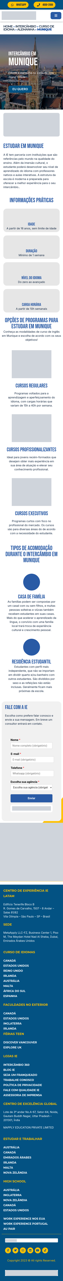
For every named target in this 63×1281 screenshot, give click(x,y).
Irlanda (9, 975)
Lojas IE (10, 1056)
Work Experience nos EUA (24, 1218)
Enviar (31, 798)
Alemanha (25, 29)
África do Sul (14, 991)
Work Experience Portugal (25, 1223)
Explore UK (12, 1047)
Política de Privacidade (22, 1085)
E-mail (16, 754)
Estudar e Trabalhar (22, 1139)
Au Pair (9, 1228)
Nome (15, 740)
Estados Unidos (16, 965)
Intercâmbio (25, 26)
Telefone (17, 768)
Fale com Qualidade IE (21, 1090)
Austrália (11, 981)
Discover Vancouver (20, 1042)
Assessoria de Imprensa (22, 1095)
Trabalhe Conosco (18, 1080)
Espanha (10, 996)
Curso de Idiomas (19, 952)
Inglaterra (12, 1023)
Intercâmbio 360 (16, 1064)
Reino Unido (13, 970)
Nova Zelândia (15, 1172)
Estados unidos (16, 1210)
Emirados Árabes (17, 1157)
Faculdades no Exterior (25, 1005)
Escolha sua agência (25, 781)
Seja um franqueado (20, 1075)
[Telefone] (32, 773)
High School (14, 1181)
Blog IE (9, 1070)
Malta (8, 986)
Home (8, 26)
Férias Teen (13, 1034)
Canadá (9, 960)
